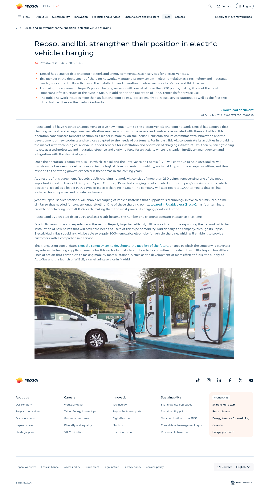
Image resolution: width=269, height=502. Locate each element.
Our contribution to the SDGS (179, 418)
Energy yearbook (223, 432)
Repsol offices (24, 425)
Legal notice (111, 470)
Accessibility (72, 470)
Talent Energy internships (80, 411)
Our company (24, 404)
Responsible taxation (174, 432)
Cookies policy (155, 470)
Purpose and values (28, 411)
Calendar (218, 425)
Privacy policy (132, 470)
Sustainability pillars (174, 411)
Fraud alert (92, 470)
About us (42, 16)
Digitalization (121, 418)
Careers (180, 16)
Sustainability (61, 16)
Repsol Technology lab (126, 411)
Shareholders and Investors (142, 16)
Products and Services (106, 16)
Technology (119, 404)
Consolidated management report (182, 425)
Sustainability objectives (176, 404)
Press (167, 16)
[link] (224, 6)
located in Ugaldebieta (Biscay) (173, 204)
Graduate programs (76, 418)
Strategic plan (25, 432)
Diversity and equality (78, 425)
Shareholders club (223, 404)
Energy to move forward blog (230, 418)
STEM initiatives (74, 432)
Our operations (25, 418)
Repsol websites (26, 470)
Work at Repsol (73, 404)
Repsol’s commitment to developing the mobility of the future (123, 245)
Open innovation (122, 432)
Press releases (221, 411)
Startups (118, 425)
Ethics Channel (50, 470)
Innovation (81, 16)
